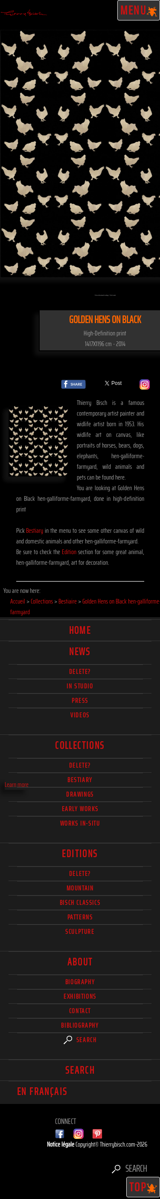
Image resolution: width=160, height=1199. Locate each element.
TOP (143, 1187)
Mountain (80, 888)
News (80, 652)
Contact (80, 1010)
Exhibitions (80, 996)
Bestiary (34, 530)
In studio (80, 686)
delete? (80, 671)
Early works (80, 808)
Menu (138, 10)
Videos (80, 715)
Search (80, 1039)
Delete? (80, 873)
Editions (80, 854)
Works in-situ (80, 823)
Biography (80, 982)
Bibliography (80, 1025)
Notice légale (61, 1144)
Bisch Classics (80, 902)
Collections (80, 745)
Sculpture (79, 931)
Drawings (80, 794)
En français (42, 1091)
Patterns (80, 917)
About (80, 962)
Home (80, 630)
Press (80, 700)
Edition (69, 551)
